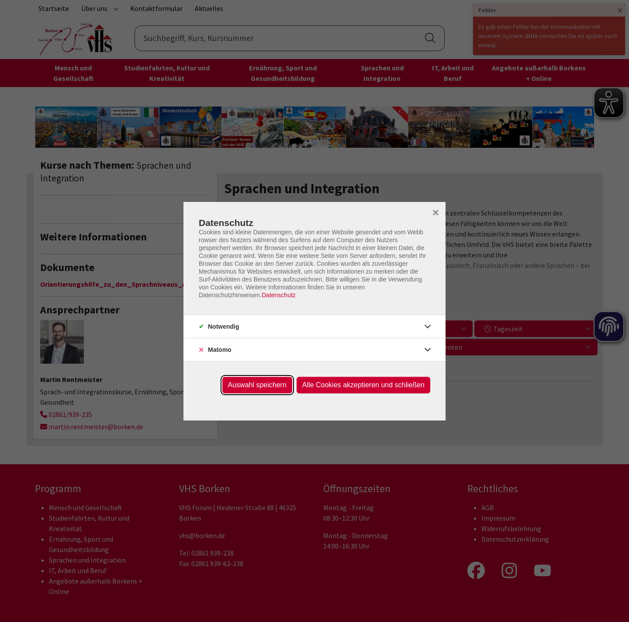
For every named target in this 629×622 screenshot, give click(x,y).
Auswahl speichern (257, 385)
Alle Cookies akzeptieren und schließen (363, 385)
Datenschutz (279, 295)
